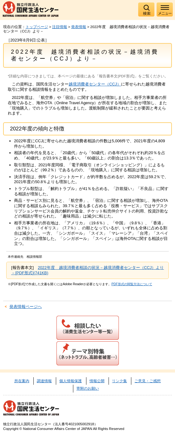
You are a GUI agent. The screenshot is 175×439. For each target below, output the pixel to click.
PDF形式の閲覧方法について (131, 284)
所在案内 (21, 381)
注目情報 (59, 27)
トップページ (37, 27)
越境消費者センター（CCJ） (95, 84)
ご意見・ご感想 (147, 381)
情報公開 (97, 381)
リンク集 (119, 381)
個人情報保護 (70, 381)
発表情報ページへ (25, 306)
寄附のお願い (87, 388)
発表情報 (78, 27)
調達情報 (44, 381)
